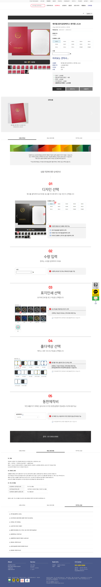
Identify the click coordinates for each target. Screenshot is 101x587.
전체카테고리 (50, 5)
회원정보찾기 (67, 1)
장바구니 (74, 1)
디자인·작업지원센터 (34, 1)
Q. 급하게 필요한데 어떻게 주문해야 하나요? (18, 546)
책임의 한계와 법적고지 (31, 577)
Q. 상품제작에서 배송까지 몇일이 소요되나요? (19, 538)
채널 (18, 582)
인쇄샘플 (90, 5)
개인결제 (80, 1)
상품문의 (86, 89)
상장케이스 (57, 5)
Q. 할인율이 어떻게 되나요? (15, 550)
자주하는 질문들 (34, 567)
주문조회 (48, 1)
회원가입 (60, 1)
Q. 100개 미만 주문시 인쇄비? (15, 526)
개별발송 (83, 5)
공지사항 (42, 1)
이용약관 (9, 577)
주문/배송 (32, 565)
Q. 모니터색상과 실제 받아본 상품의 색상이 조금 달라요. (21, 518)
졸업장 (70, 5)
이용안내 (38, 577)
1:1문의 (32, 569)
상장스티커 (76, 5)
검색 (43, 5)
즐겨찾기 (86, 1)
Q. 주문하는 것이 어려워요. (15, 522)
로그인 (54, 1)
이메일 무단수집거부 (22, 577)
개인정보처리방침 (15, 577)
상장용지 (64, 5)
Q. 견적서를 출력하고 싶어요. (15, 514)
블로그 (91, 1)
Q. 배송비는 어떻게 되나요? (15, 542)
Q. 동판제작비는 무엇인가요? (15, 534)
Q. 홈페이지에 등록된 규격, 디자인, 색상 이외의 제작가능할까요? (23, 530)
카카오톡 (13, 582)
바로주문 (59, 89)
